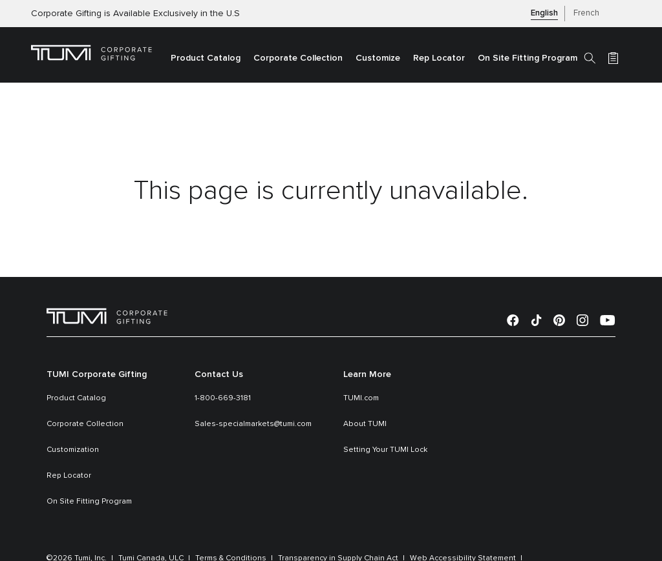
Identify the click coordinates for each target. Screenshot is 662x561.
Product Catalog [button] (205, 58)
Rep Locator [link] (439, 58)
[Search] (589, 57)
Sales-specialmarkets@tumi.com (253, 424)
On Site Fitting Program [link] (527, 58)
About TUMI (365, 424)
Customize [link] (378, 58)
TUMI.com (361, 398)
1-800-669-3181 (223, 398)
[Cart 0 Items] (613, 57)
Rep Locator (69, 476)
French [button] (586, 13)
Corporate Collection (85, 424)
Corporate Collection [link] (298, 58)
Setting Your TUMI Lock (385, 450)
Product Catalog (76, 398)
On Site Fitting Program (89, 501)
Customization (73, 450)
